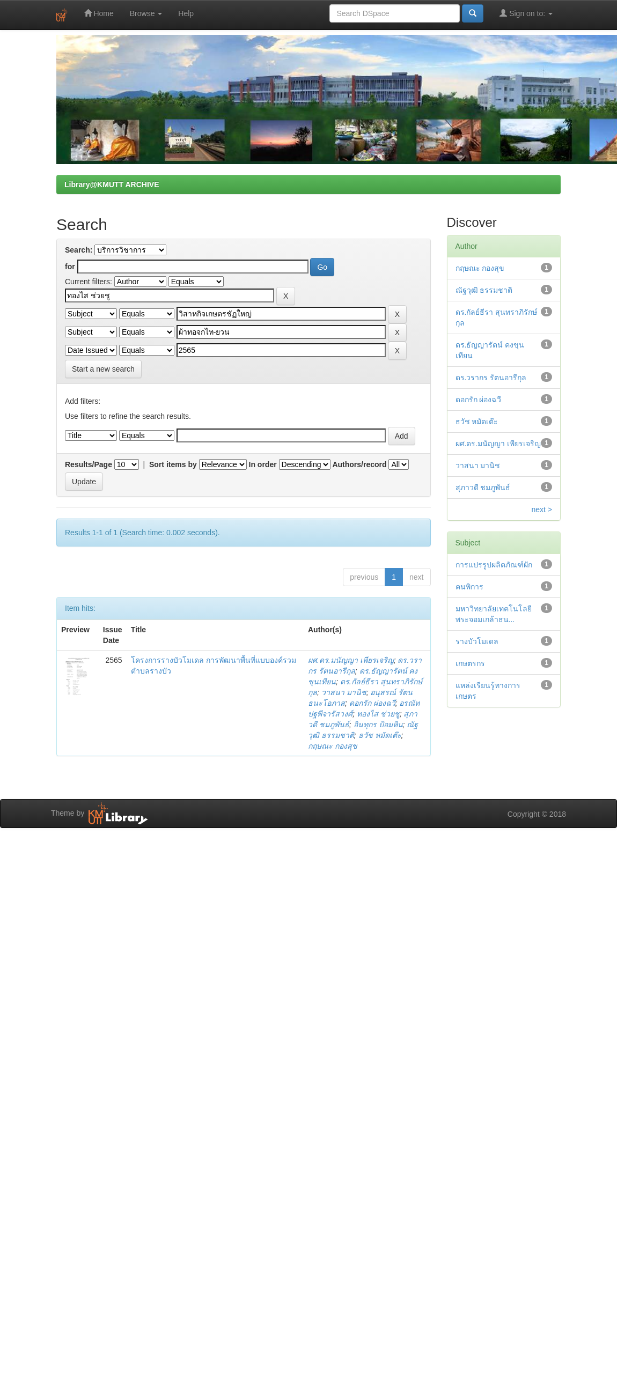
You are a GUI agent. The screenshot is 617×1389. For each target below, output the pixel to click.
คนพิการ (469, 586)
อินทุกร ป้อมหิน (378, 724)
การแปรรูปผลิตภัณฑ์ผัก (494, 564)
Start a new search (103, 369)
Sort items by (173, 464)
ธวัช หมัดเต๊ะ (379, 735)
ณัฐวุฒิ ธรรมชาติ (484, 290)
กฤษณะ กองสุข (332, 746)
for (70, 266)
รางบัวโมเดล (477, 641)
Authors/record (359, 464)
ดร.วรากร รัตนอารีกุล (491, 377)
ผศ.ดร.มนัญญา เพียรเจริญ (351, 660)
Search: (78, 250)
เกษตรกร (470, 663)
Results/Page (88, 464)
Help (186, 13)
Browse (146, 13)
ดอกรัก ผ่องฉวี (372, 703)
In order (263, 464)
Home (99, 13)
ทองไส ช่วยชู (378, 714)
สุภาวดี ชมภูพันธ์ (483, 487)
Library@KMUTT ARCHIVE (111, 184)
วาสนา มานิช (343, 692)
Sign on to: (526, 13)
